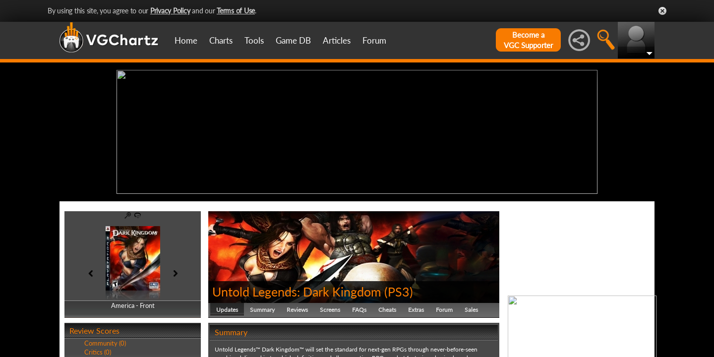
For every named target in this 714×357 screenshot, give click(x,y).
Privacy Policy (170, 10)
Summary (262, 309)
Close (662, 11)
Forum (374, 40)
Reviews (297, 309)
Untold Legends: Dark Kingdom (296, 291)
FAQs (359, 309)
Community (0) (105, 343)
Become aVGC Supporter (528, 40)
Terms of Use (236, 10)
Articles (337, 40)
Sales (471, 309)
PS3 (399, 291)
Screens (330, 309)
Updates (227, 309)
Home (186, 40)
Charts (221, 40)
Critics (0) (97, 352)
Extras (416, 309)
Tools (254, 40)
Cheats (387, 309)
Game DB (293, 40)
